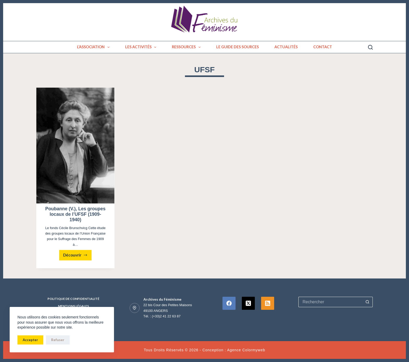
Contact (322, 47)
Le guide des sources (237, 47)
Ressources (187, 47)
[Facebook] (229, 303)
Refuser (57, 340)
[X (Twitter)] (248, 303)
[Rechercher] (370, 47)
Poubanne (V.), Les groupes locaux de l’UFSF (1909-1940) (75, 215)
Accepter (30, 340)
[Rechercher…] (330, 302)
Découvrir (77, 257)
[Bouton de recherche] (367, 302)
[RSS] (267, 303)
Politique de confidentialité (73, 299)
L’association (94, 47)
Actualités (286, 47)
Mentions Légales (73, 306)
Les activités (142, 47)
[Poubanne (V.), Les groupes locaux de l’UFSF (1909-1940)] (75, 146)
